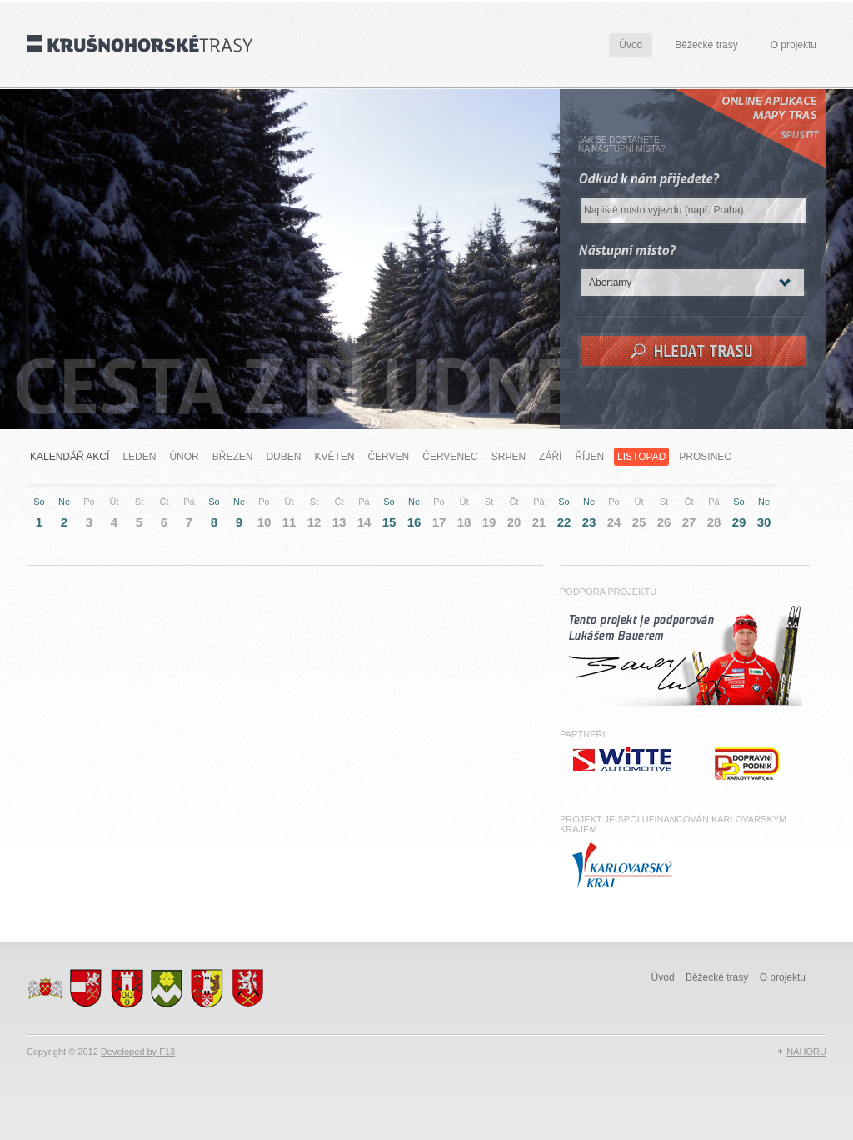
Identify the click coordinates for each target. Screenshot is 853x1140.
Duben (283, 456)
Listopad (641, 456)
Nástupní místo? (627, 250)
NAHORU (806, 1052)
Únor (183, 456)
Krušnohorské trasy (139, 43)
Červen (388, 456)
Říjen (589, 456)
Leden (139, 456)
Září (550, 456)
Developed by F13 (138, 1052)
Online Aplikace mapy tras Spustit (751, 128)
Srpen (508, 456)
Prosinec (705, 456)
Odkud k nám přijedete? (648, 178)
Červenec (449, 456)
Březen (232, 456)
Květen (334, 456)
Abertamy (610, 282)
